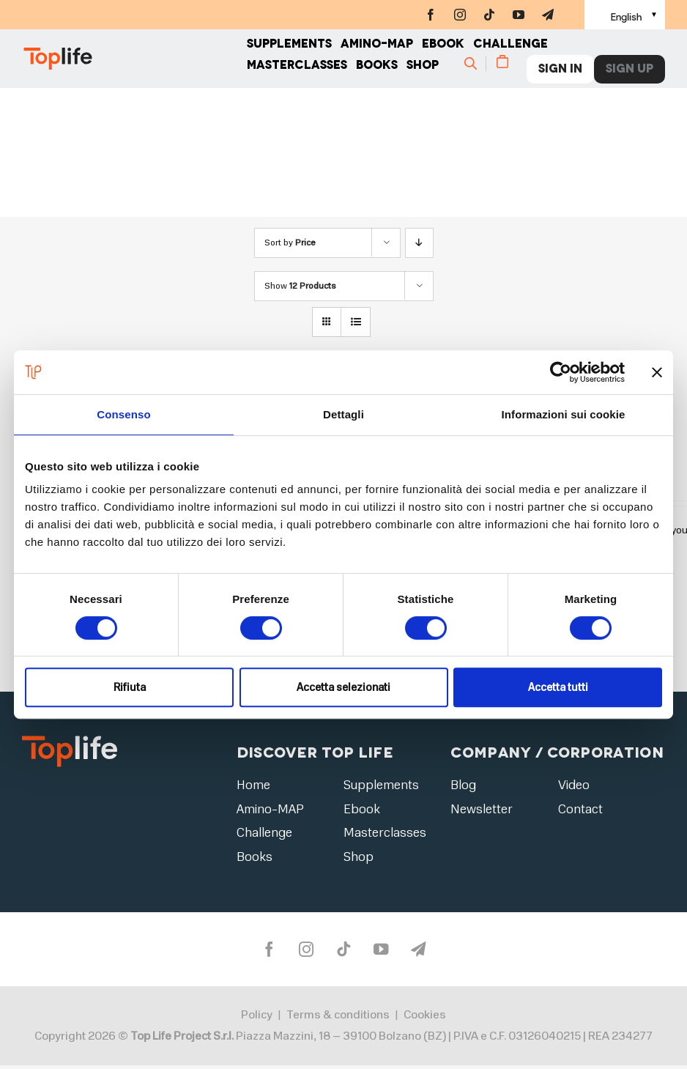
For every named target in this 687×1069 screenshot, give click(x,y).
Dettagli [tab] (343, 414)
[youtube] (518, 14)
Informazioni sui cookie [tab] (563, 414)
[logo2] (69, 740)
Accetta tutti (558, 687)
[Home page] (134, 66)
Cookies (425, 1018)
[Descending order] (419, 243)
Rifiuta (130, 687)
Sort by (290, 242)
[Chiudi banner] (657, 372)
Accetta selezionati (343, 687)
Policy (256, 1018)
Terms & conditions (338, 1018)
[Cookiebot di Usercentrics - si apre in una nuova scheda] (561, 372)
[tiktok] (489, 14)
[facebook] (430, 14)
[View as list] (355, 322)
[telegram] (547, 14)
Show (300, 286)
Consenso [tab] (123, 414)
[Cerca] (477, 70)
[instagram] (460, 14)
